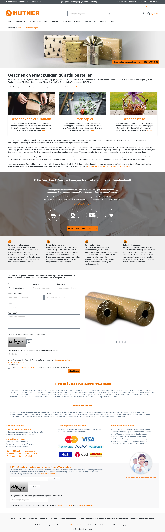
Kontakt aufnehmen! (82, 204)
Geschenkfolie (134, 119)
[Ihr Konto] (143, 13)
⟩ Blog (8, 451)
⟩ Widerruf (10, 454)
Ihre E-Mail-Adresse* (15, 294)
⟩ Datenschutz (23, 454)
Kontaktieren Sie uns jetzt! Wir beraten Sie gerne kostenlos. (109, 166)
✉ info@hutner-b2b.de (15, 439)
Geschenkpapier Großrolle (31, 119)
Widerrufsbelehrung (48, 518)
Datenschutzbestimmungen (28, 367)
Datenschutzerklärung (48, 474)
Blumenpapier (82, 119)
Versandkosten (77, 525)
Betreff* (11, 303)
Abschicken (74, 371)
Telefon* (47, 294)
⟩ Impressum (29, 451)
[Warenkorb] (152, 13)
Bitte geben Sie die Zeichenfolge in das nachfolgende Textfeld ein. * (34, 350)
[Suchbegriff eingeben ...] (87, 13)
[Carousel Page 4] (125, 342)
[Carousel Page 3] (122, 342)
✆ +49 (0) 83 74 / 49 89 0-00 (18, 429)
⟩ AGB (34, 454)
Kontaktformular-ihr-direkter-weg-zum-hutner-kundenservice (103, 518)
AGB (13, 518)
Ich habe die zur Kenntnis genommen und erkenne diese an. (40, 367)
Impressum (21, 518)
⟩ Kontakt (17, 451)
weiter (43, 130)
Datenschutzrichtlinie (62, 360)
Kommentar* (12, 313)
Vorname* (36, 284)
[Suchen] (110, 13)
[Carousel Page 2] (119, 342)
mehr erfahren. (79, 87)
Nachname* (61, 284)
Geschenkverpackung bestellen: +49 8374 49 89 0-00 (136, 62)
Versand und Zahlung (67, 518)
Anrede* (11, 284)
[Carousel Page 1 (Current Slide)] (116, 342)
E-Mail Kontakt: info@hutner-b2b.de (82, 228)
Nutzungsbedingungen (16, 362)
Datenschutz (33, 518)
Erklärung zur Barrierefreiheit (142, 518)
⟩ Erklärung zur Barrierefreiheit (19, 456)
